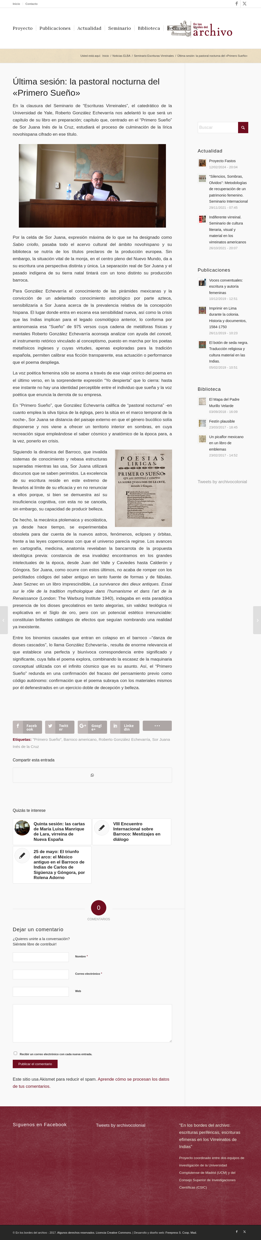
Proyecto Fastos (222, 161)
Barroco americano (80, 739)
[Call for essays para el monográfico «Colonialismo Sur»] (257, 620)
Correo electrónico (88, 974)
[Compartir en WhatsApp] (92, 775)
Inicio (16, 3)
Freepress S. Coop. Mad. (181, 1232)
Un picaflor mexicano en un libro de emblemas (226, 443)
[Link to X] (244, 4)
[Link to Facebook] (236, 4)
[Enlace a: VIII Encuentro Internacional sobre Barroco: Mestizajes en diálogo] (131, 831)
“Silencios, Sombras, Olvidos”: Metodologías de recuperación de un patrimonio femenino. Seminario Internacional (228, 188)
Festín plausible (222, 421)
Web (78, 991)
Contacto (31, 3)
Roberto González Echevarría (124, 739)
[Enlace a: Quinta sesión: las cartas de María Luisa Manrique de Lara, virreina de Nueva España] (52, 831)
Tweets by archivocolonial (222, 481)
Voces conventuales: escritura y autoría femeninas (226, 286)
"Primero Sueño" (47, 739)
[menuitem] (18, 4)
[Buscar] (196, 28)
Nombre (81, 956)
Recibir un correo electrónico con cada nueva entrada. (56, 1054)
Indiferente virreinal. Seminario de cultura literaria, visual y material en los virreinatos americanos (227, 229)
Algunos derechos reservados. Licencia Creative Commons (94, 1232)
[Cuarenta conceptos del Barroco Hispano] (4, 620)
